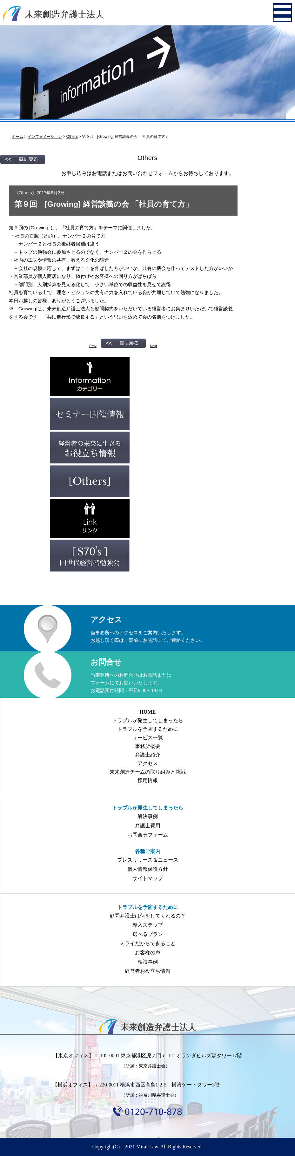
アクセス (147, 763)
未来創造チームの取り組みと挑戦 (148, 772)
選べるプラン (147, 934)
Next (153, 346)
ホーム (17, 136)
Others (25, 192)
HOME (148, 712)
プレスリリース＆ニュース (147, 860)
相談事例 (147, 961)
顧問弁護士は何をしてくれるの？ (148, 915)
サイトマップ (147, 878)
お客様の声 (147, 952)
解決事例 (147, 816)
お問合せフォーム (147, 834)
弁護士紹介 (147, 754)
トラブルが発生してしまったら (147, 720)
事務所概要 (147, 746)
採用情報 (147, 780)
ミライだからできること (148, 943)
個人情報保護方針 (147, 869)
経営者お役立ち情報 (148, 971)
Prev (93, 346)
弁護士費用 (147, 825)
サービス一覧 (147, 737)
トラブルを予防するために (147, 729)
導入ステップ (147, 925)
